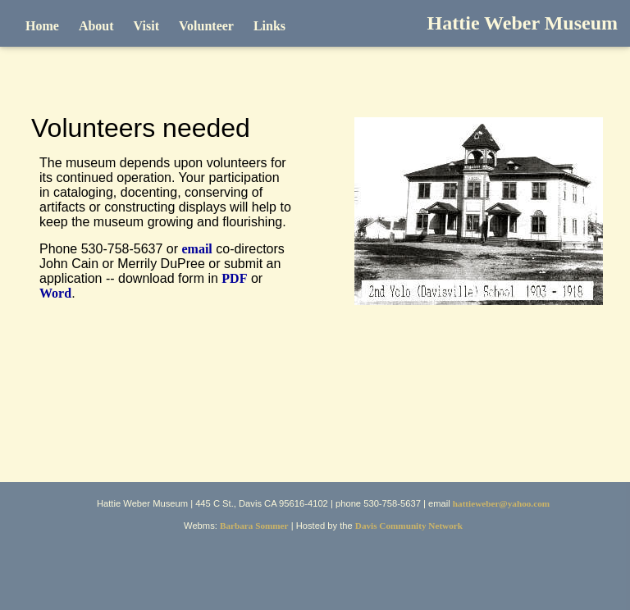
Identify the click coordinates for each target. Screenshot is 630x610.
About (96, 26)
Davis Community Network (409, 525)
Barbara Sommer (254, 525)
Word (55, 293)
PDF (234, 278)
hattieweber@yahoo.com (501, 503)
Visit (146, 26)
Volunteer (206, 26)
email (196, 249)
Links (269, 26)
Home (42, 26)
